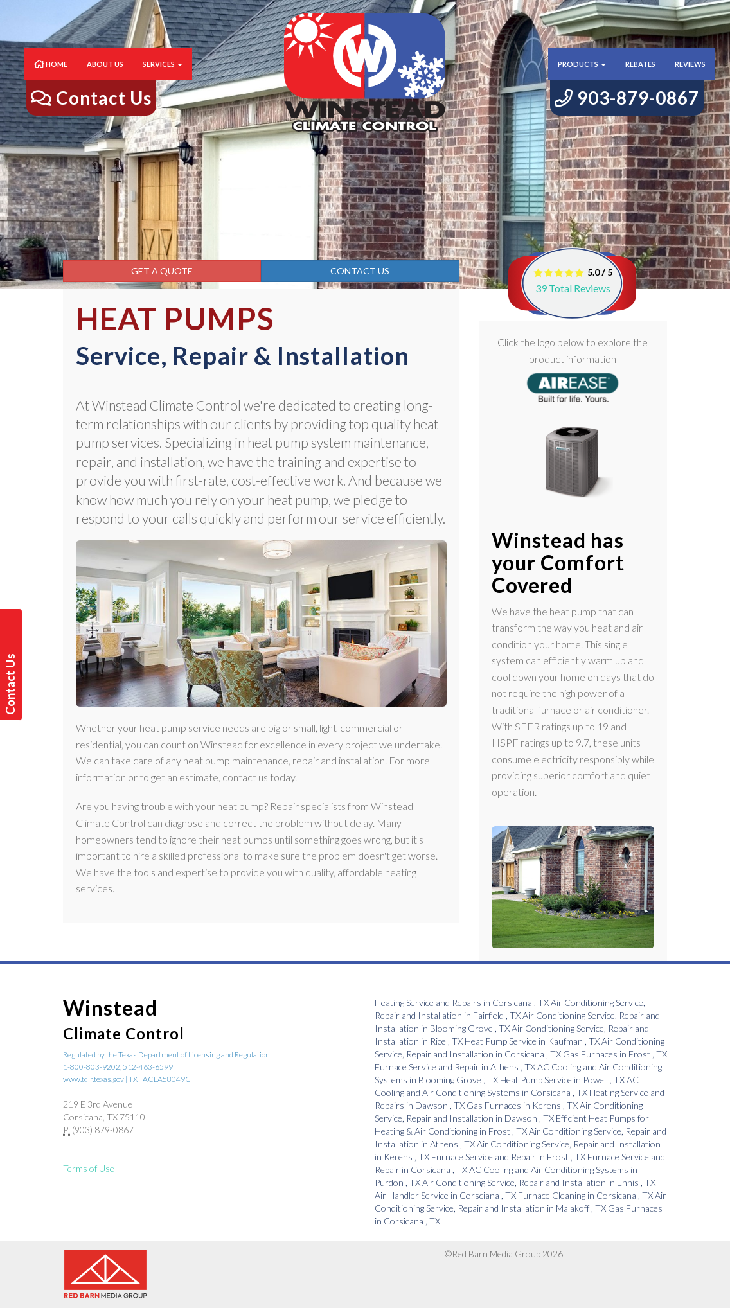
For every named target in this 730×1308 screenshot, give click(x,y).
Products (582, 77)
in (463, 1002)
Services (162, 77)
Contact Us (359, 270)
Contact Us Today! (12, 684)
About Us (105, 77)
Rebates (640, 77)
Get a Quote (162, 270)
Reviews (690, 77)
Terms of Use (88, 1168)
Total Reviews (572, 288)
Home (50, 77)
